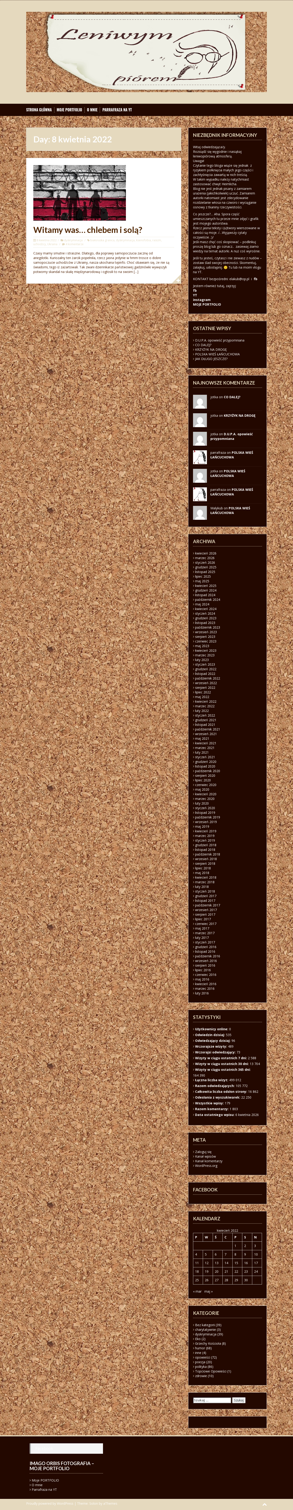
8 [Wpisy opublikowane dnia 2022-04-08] (235, 1254)
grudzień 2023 (205, 618)
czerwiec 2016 (205, 974)
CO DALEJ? (203, 345)
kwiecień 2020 (205, 794)
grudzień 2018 (205, 845)
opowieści (202, 1357)
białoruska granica (102, 240)
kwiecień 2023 (205, 650)
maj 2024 (202, 604)
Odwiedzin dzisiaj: (210, 1035)
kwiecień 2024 (205, 609)
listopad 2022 (205, 673)
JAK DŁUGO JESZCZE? (211, 359)
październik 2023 (207, 627)
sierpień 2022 (205, 687)
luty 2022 (202, 710)
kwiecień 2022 (205, 701)
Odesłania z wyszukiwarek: (218, 1097)
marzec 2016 (205, 988)
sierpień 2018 (205, 863)
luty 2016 (202, 993)
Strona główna (39, 110)
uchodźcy (39, 244)
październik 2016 (207, 956)
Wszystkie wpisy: (210, 1103)
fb (255, 279)
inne (198, 1352)
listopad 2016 (205, 951)
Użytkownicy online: (212, 1029)
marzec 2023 (205, 655)
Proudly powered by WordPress (49, 1503)
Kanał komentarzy (208, 1161)
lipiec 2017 (203, 919)
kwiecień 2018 (205, 877)
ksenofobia (143, 240)
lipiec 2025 (203, 576)
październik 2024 (207, 599)
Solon (93, 1503)
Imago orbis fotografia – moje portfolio (62, 1465)
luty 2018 (202, 886)
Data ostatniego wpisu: (215, 1114)
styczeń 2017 (205, 942)
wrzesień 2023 (206, 632)
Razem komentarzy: (212, 1109)
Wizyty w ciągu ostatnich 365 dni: (223, 1069)
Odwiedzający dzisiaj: (213, 1040)
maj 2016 (202, 979)
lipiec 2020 (203, 780)
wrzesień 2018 (206, 859)
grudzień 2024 (205, 590)
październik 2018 (207, 854)
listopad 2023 (205, 622)
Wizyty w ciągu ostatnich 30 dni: (222, 1064)
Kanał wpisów (205, 1156)
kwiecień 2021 (205, 743)
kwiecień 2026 (205, 553)
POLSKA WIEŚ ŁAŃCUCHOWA (217, 354)
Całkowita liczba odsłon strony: (221, 1091)
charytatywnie (205, 1329)
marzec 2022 (205, 706)
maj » (208, 1291)
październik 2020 (207, 771)
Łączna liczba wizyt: (212, 1080)
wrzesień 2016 (206, 961)
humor (200, 1348)
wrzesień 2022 (206, 683)
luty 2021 (202, 752)
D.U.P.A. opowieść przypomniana (219, 340)
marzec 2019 (205, 835)
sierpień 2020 (205, 775)
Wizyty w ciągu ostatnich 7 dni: (221, 1058)
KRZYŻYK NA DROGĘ (211, 349)
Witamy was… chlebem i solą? (87, 230)
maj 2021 (202, 738)
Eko (198, 1339)
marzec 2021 (205, 748)
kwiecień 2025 (205, 585)
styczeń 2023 (205, 664)
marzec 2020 (205, 798)
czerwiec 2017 (205, 923)
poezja (200, 1362)
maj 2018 (202, 873)
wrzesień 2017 (206, 910)
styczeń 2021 (205, 757)
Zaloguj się (203, 1152)
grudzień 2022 (205, 669)
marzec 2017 (205, 933)
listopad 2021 (205, 724)
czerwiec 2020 (205, 785)
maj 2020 (202, 789)
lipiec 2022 (203, 692)
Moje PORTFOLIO (69, 110)
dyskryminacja (73, 240)
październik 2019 (207, 817)
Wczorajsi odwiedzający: (216, 1052)
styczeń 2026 (205, 562)
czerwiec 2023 (205, 641)
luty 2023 (202, 660)
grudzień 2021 (205, 720)
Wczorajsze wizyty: (211, 1046)
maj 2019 (202, 826)
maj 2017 (202, 928)
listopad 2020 (205, 766)
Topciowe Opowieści (210, 1371)
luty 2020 (202, 803)
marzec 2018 (205, 882)
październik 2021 (207, 729)
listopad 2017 (205, 900)
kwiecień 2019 (205, 831)
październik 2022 (207, 678)
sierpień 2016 (205, 965)
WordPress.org (206, 1165)
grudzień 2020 (205, 761)
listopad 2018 (205, 849)
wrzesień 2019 (206, 822)
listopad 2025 (205, 572)
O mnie (92, 110)
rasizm (156, 240)
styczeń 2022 (205, 715)
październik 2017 (207, 905)
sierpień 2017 (205, 914)
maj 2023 (202, 646)
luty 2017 (202, 937)
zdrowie (201, 1376)
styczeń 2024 (205, 613)
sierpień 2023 (205, 636)
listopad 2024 (205, 595)
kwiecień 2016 (205, 984)
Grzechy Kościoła (208, 1343)
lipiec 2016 (203, 970)
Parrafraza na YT (117, 110)
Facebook (44, 1448)
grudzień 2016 (205, 947)
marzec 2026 (205, 558)
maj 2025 (202, 581)
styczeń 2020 (205, 808)
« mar (197, 1291)
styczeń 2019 (205, 840)
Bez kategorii (205, 1325)
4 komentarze (74, 244)
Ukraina (52, 244)
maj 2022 (202, 697)
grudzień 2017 (205, 896)
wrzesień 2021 (206, 734)
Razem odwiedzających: (215, 1086)
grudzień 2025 (205, 567)
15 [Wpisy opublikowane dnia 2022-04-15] (236, 1263)
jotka (214, 471)
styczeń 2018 (205, 891)
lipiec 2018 (203, 868)
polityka (201, 1366)
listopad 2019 (205, 812)
